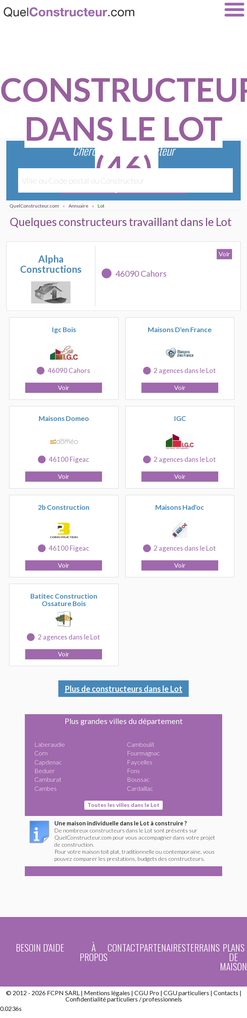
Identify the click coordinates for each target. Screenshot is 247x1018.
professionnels (162, 999)
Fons (133, 770)
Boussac (138, 779)
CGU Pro (146, 992)
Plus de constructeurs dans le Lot (123, 688)
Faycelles (139, 762)
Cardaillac (140, 788)
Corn (41, 753)
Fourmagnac (143, 753)
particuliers (122, 999)
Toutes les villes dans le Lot (123, 804)
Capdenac (48, 762)
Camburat (47, 779)
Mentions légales (107, 992)
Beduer (44, 770)
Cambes (45, 788)
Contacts (226, 992)
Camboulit (140, 744)
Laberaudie (49, 744)
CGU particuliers (186, 992)
